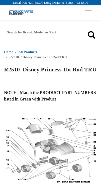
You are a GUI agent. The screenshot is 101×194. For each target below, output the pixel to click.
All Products (27, 52)
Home (8, 52)
